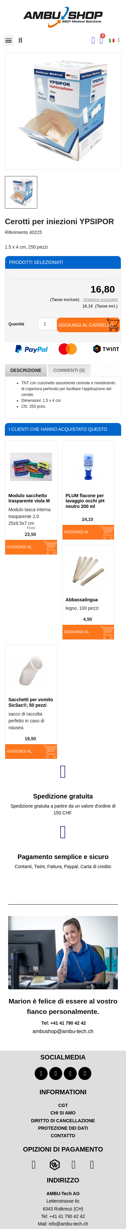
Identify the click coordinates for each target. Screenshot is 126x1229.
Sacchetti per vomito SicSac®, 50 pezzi (30, 702)
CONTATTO (63, 1135)
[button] (20, 40)
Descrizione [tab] (25, 370)
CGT (63, 1105)
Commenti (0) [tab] (69, 370)
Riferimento (16, 232)
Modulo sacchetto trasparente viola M (29, 498)
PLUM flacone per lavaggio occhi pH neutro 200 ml (85, 501)
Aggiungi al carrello (86, 325)
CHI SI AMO (63, 1112)
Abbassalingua (82, 599)
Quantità (16, 324)
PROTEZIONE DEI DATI (63, 1128)
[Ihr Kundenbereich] (93, 40)
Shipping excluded (100, 299)
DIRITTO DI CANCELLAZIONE (63, 1120)
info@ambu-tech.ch (68, 1223)
